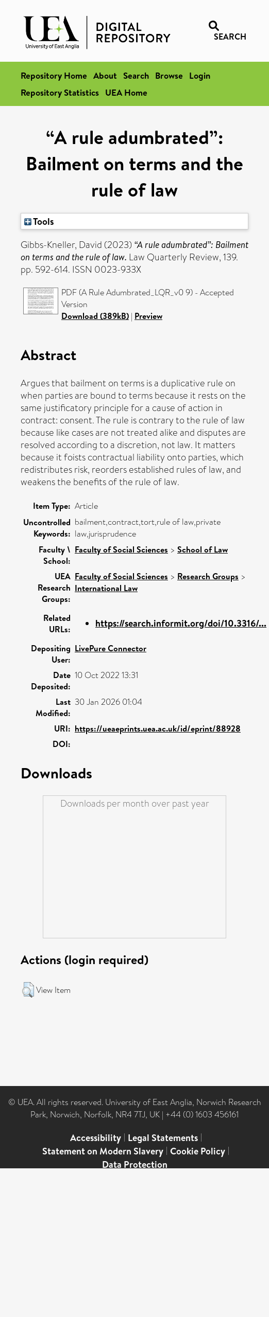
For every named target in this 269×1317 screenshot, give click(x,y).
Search (136, 75)
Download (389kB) (95, 316)
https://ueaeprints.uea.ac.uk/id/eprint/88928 (158, 728)
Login (199, 75)
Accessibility (95, 1137)
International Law (106, 588)
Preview (148, 316)
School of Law (202, 549)
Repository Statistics (60, 92)
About (105, 75)
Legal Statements (163, 1137)
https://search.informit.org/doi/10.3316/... (180, 623)
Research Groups (208, 576)
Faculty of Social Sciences (121, 549)
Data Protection (134, 1164)
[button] (28, 990)
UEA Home (126, 92)
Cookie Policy (197, 1151)
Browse (169, 75)
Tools (39, 221)
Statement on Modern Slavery (102, 1151)
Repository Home (54, 75)
